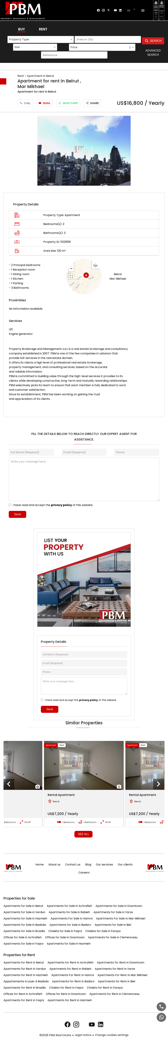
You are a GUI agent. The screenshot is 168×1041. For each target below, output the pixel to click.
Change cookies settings (112, 1035)
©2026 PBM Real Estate (55, 1035)
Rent (43, 29)
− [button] (71, 269)
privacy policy (61, 505)
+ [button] (71, 263)
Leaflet (97, 291)
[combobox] (41, 39)
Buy (21, 29)
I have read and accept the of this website (53, 505)
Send (17, 514)
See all (83, 834)
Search (153, 41)
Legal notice (83, 1035)
